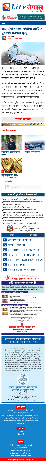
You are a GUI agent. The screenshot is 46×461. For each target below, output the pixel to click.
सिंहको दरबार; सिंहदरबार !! (18, 265)
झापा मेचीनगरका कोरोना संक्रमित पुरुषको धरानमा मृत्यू (21, 31)
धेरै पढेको (33, 235)
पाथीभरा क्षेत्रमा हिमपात (32, 152)
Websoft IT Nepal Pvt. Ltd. (28, 459)
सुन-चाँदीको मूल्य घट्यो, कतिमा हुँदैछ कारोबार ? (9, 176)
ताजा (12, 235)
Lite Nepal (14, 187)
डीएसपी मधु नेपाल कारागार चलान (10, 153)
